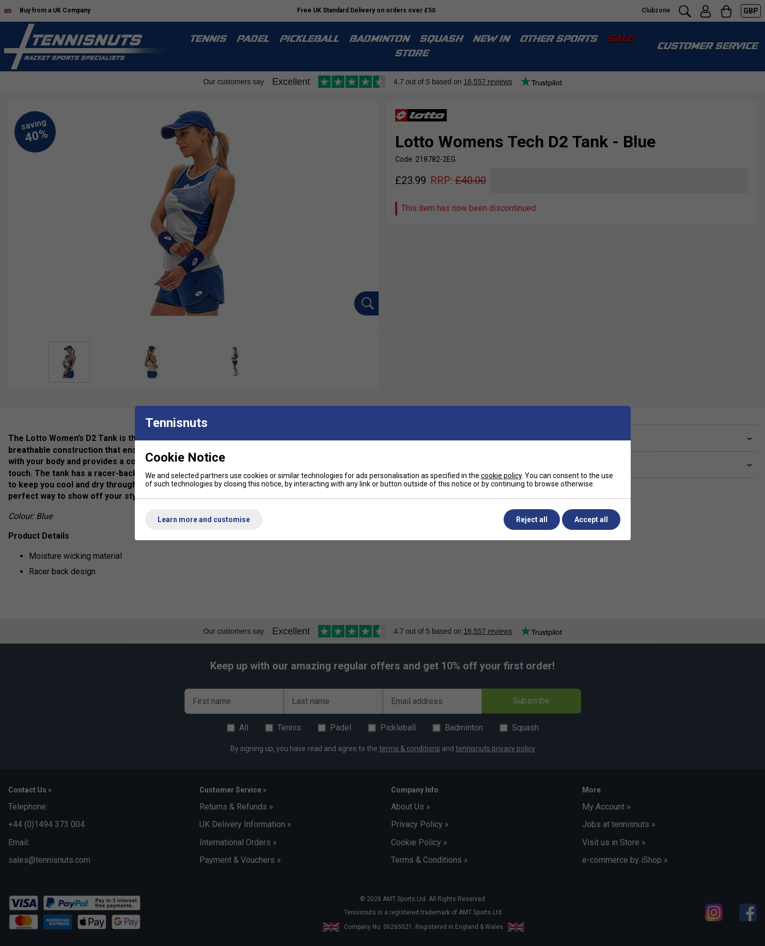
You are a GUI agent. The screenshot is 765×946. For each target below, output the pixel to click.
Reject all (532, 519)
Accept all (591, 519)
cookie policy (501, 475)
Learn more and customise (204, 519)
